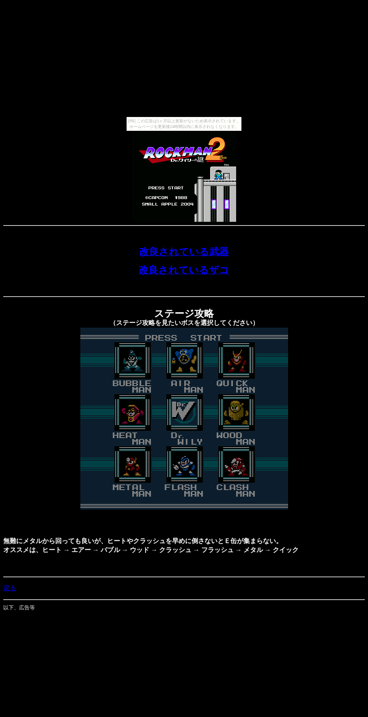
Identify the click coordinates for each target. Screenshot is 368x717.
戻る (9, 588)
